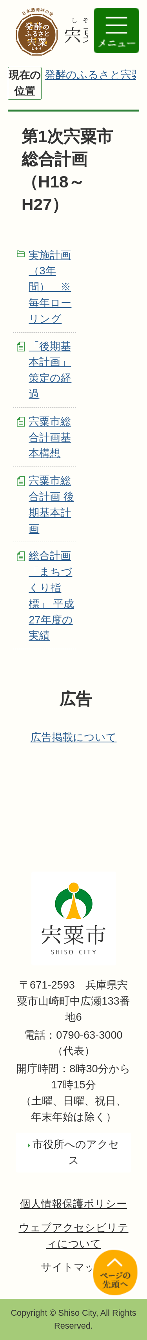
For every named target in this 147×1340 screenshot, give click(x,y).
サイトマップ (74, 1267)
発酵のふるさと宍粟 (93, 74)
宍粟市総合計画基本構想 (50, 437)
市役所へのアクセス (76, 1152)
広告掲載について (74, 737)
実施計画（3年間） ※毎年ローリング (50, 287)
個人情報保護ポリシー (73, 1204)
